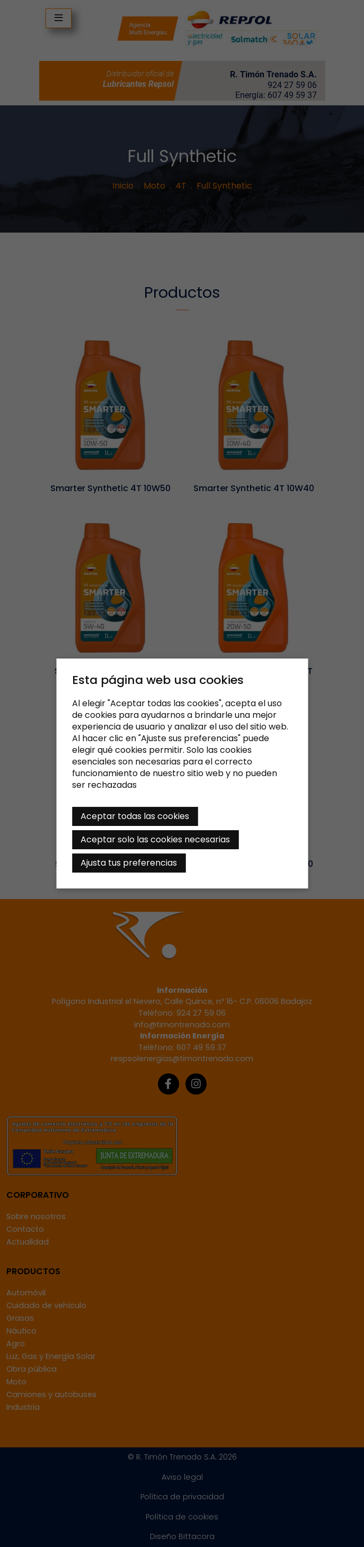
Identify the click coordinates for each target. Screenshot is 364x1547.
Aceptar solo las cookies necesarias (155, 839)
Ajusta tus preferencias (129, 863)
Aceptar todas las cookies (135, 816)
